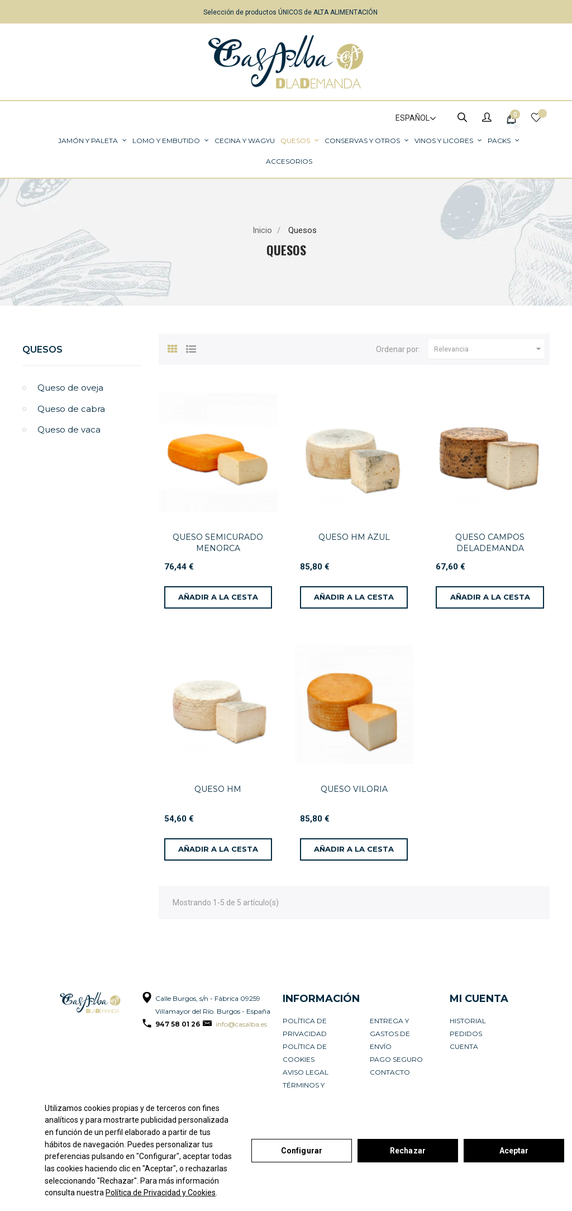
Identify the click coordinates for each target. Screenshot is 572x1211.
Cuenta (464, 1046)
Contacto (390, 1072)
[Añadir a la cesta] (218, 597)
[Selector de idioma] (410, 118)
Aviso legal (305, 1072)
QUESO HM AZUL (354, 537)
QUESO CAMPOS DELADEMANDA (490, 542)
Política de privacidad (305, 1027)
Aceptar (514, 1150)
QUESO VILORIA (354, 789)
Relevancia (489, 349)
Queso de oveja (70, 387)
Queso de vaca (69, 429)
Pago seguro (396, 1059)
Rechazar (408, 1150)
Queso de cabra (71, 408)
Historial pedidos (468, 1027)
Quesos (42, 349)
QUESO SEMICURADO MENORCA (218, 542)
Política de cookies (305, 1052)
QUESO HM (217, 789)
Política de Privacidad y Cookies (161, 1192)
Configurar (301, 1150)
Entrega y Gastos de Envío (390, 1034)
